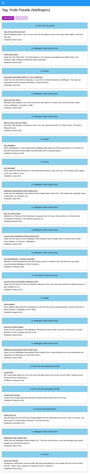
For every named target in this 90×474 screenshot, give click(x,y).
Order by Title (8, 18)
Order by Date (21, 18)
